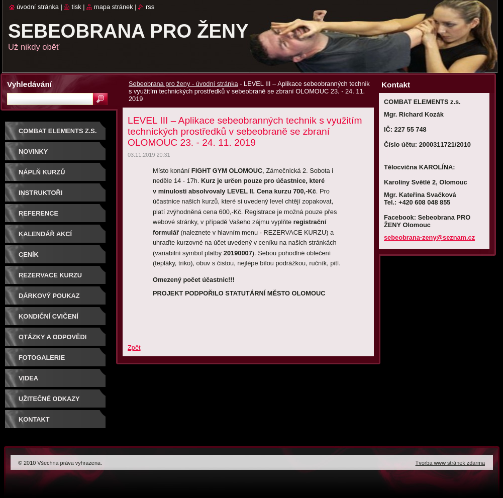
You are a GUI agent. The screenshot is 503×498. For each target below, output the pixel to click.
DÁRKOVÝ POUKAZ (49, 296)
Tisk (76, 7)
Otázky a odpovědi (52, 337)
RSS (150, 7)
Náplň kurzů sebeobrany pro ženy (58, 175)
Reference (38, 213)
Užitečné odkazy (49, 399)
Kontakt (34, 419)
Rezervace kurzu (50, 275)
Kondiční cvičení (48, 316)
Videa (28, 378)
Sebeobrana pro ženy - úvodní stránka (183, 83)
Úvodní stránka (38, 7)
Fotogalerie (42, 357)
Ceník (29, 254)
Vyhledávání (29, 84)
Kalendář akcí (45, 234)
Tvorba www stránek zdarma (450, 463)
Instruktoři (40, 192)
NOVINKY (33, 151)
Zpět (134, 347)
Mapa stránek (113, 7)
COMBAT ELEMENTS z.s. (57, 131)
